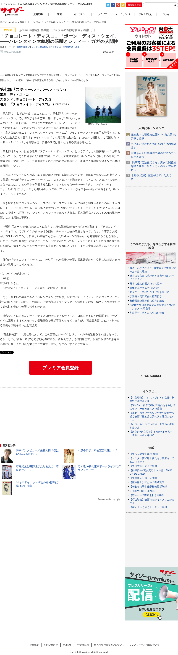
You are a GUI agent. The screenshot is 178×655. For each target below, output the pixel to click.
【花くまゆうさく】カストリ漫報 (148, 507)
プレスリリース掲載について (144, 644)
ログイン (167, 14)
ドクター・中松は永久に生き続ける (149, 292)
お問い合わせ (51, 644)
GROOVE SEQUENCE (142, 491)
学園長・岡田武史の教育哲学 (146, 296)
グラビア (102, 14)
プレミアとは (146, 14)
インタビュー (81, 14)
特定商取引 (83, 644)
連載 (59, 14)
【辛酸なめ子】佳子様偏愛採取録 (148, 486)
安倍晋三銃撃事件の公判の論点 (147, 300)
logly (118, 499)
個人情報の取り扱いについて (109, 644)
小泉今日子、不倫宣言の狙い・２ (98, 450)
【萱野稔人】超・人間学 (143, 478)
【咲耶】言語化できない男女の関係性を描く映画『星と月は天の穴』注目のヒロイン (152, 416)
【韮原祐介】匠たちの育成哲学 (147, 482)
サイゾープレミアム (12, 11)
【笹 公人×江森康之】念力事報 (147, 495)
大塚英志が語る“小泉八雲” (144, 287)
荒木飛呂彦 (68, 47)
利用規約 (67, 644)
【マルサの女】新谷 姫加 (144, 454)
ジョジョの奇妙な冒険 (42, 47)
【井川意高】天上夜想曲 (143, 465)
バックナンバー (124, 14)
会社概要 (34, 644)
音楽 (77, 47)
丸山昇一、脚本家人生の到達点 (147, 312)
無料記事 (38, 14)
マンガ (57, 47)
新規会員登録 (134, 5)
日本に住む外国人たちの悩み (146, 283)
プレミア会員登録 (60, 367)
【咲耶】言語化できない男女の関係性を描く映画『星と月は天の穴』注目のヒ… (153, 166)
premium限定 (23, 47)
